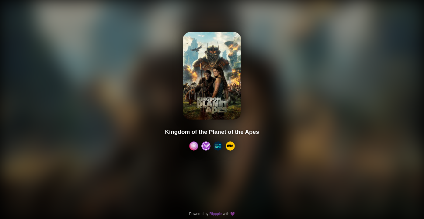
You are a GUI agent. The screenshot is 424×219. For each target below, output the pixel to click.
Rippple (215, 214)
